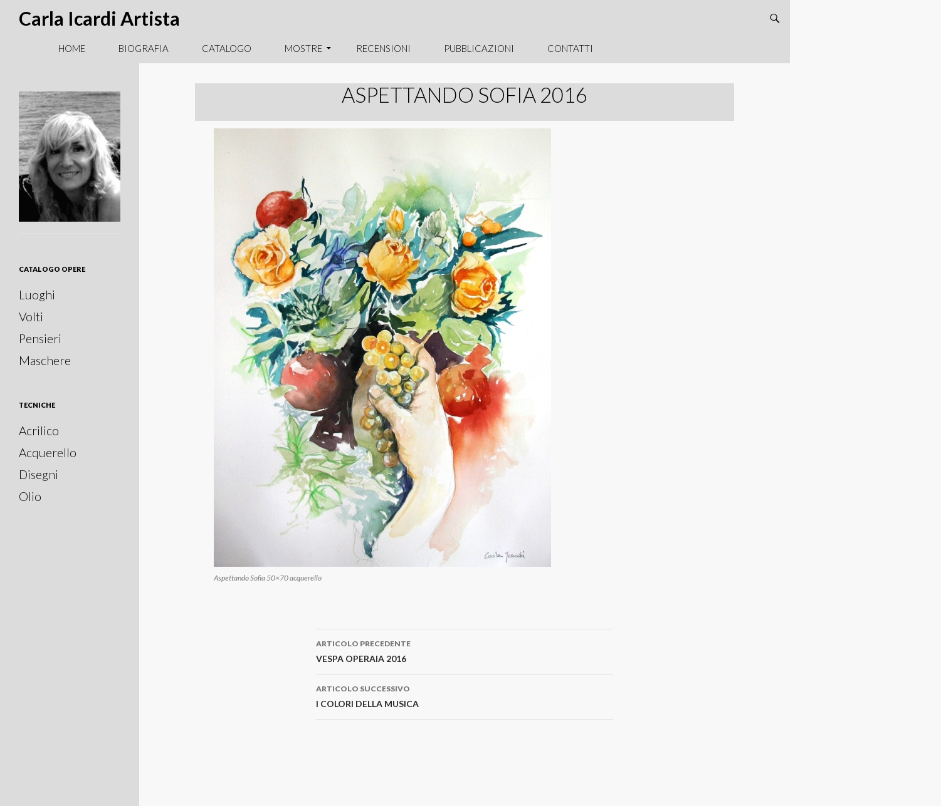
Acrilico (39, 430)
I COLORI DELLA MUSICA (464, 695)
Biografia (143, 48)
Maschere (45, 360)
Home (71, 48)
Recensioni (383, 48)
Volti (31, 316)
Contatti (570, 48)
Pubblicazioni (479, 48)
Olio (30, 496)
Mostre (303, 48)
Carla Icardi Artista (99, 18)
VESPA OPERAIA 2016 (464, 650)
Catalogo (226, 48)
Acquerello (47, 452)
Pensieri (40, 338)
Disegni (38, 474)
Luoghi (37, 294)
